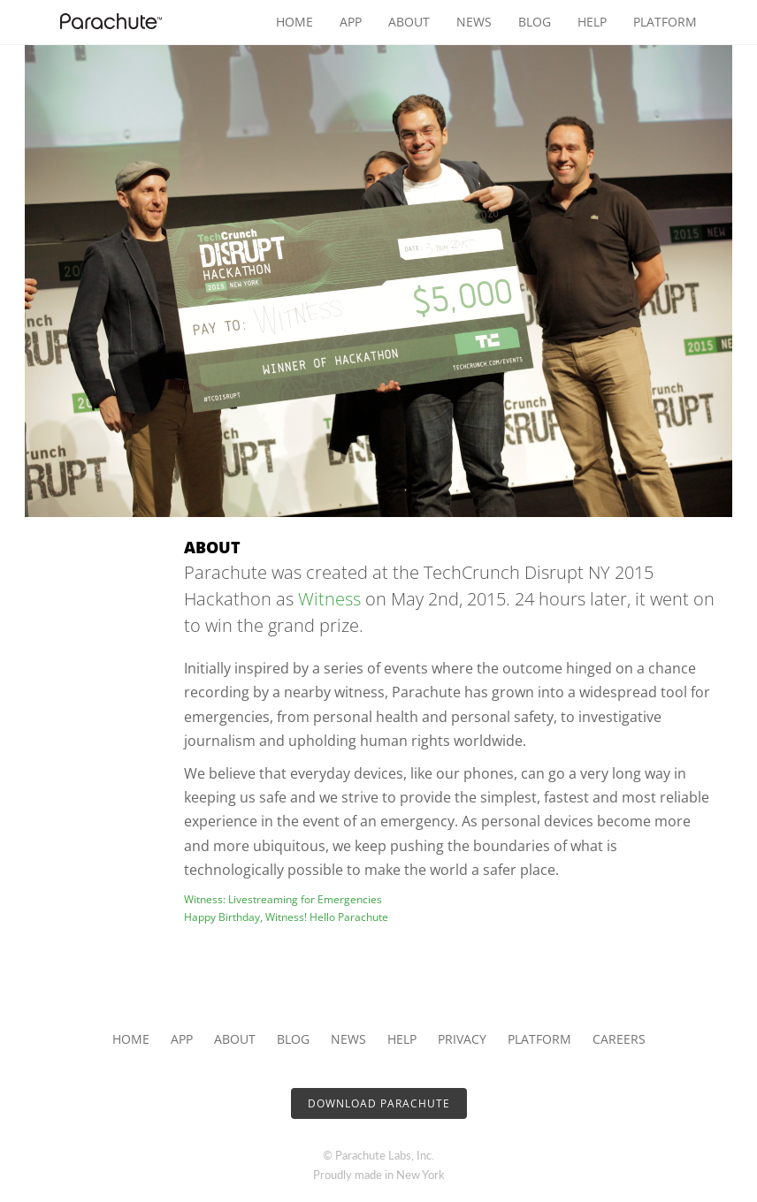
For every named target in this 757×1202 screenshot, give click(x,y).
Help (592, 21)
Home (294, 21)
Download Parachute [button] (379, 1103)
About (409, 21)
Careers (619, 1039)
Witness (329, 599)
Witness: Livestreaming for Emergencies (283, 899)
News (474, 21)
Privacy (462, 1039)
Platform (665, 21)
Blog (534, 21)
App (351, 21)
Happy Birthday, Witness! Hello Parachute (286, 916)
